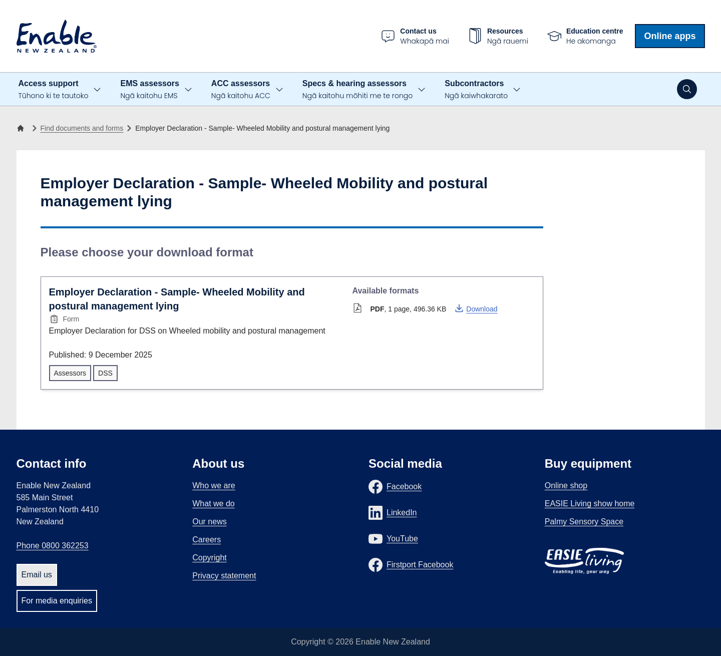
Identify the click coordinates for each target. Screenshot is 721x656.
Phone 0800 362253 (53, 545)
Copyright (209, 557)
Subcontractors (476, 90)
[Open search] (687, 89)
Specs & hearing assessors (357, 90)
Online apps (669, 36)
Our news (209, 521)
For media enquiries (57, 600)
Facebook (404, 486)
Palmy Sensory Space (584, 521)
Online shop (566, 485)
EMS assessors (149, 90)
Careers (206, 539)
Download (475, 308)
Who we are (213, 485)
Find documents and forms (82, 128)
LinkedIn (402, 512)
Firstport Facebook (420, 564)
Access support (54, 90)
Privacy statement (224, 575)
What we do (213, 503)
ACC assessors (240, 90)
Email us (37, 574)
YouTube (402, 538)
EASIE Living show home (590, 503)
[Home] (23, 128)
